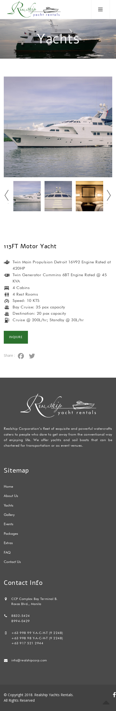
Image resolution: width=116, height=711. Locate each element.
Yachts (8, 505)
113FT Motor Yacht (30, 246)
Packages (11, 533)
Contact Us (12, 562)
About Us (11, 496)
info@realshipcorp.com (29, 660)
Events (8, 524)
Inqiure (16, 337)
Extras (8, 543)
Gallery (9, 515)
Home (8, 486)
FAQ (7, 552)
